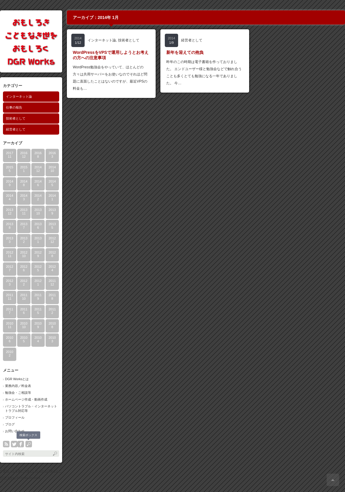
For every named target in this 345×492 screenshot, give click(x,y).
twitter (14, 444)
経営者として (15, 129)
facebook (20, 444)
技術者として (15, 118)
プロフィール (15, 417)
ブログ (10, 424)
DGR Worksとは (17, 379)
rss (6, 444)
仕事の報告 (14, 107)
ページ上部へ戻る (333, 480)
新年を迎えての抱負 (185, 52)
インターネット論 (19, 96)
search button (28, 444)
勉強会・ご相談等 (18, 392)
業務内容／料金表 (18, 386)
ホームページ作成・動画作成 (26, 399)
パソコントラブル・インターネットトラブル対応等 (31, 408)
